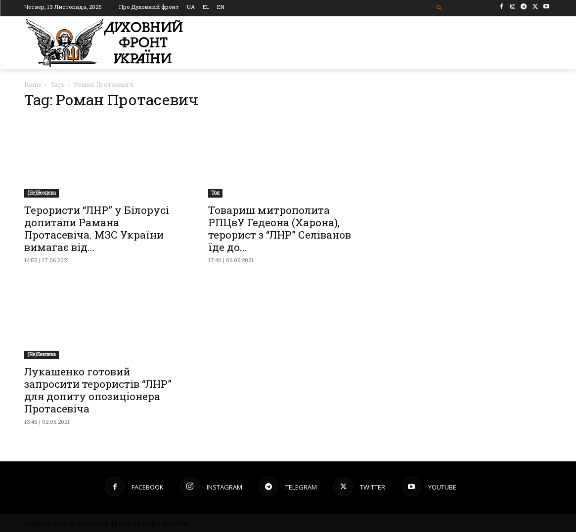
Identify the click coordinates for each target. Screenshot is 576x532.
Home (32, 84)
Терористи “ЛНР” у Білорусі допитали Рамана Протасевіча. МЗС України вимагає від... (96, 228)
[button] (439, 8)
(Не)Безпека (41, 193)
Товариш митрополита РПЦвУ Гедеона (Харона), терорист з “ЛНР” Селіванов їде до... (279, 228)
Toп (215, 193)
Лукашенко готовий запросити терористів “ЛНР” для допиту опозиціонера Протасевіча (98, 390)
